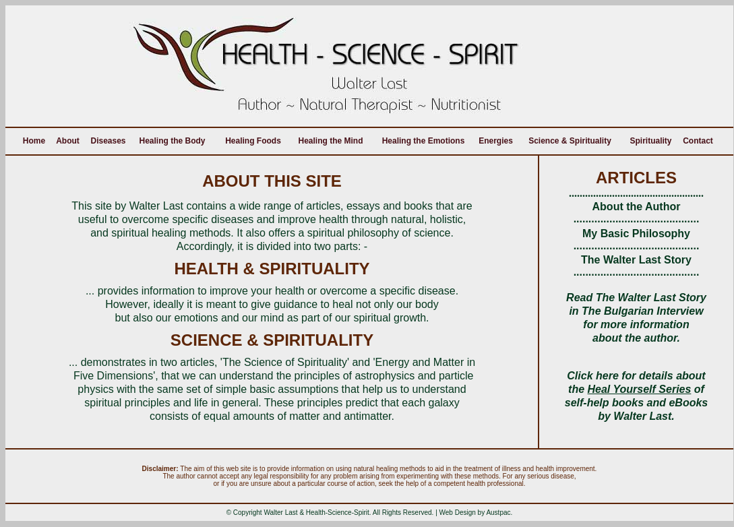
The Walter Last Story (636, 260)
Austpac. (499, 512)
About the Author (636, 206)
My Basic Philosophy (636, 233)
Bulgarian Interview (654, 311)
